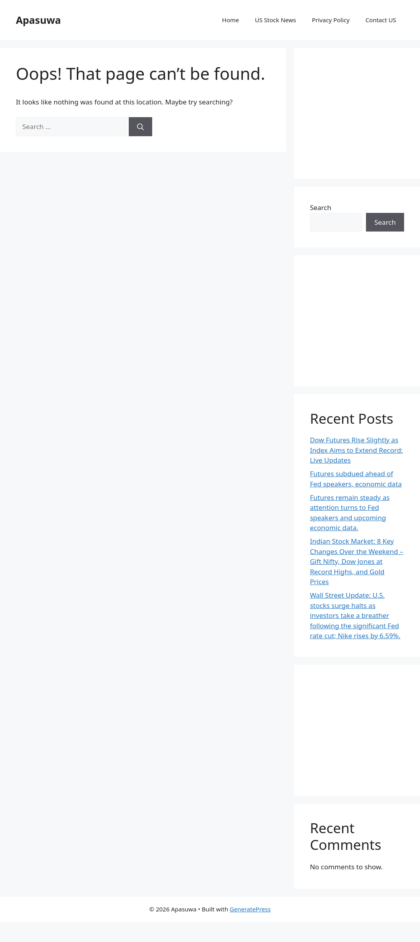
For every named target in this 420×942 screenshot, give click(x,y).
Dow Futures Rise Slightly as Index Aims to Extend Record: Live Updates (356, 450)
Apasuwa (38, 20)
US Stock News (275, 20)
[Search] (140, 126)
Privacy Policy (331, 20)
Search (320, 207)
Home (230, 20)
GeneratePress (250, 909)
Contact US (381, 20)
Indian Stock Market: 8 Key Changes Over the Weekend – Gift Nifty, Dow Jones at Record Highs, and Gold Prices (356, 561)
